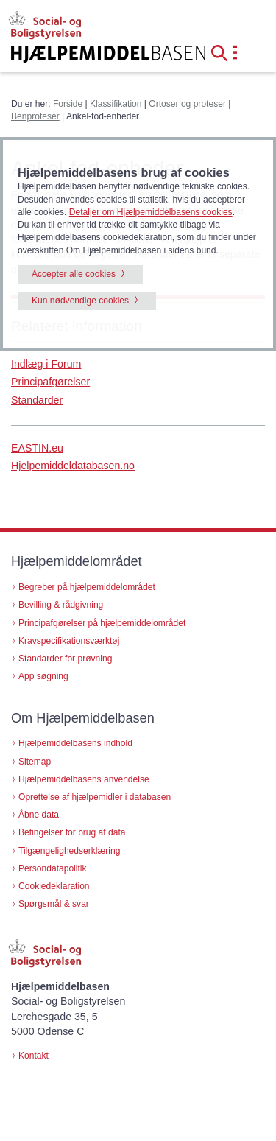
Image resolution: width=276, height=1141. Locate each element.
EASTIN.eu (37, 448)
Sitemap (34, 761)
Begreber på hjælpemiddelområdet (86, 587)
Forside (67, 104)
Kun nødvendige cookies (80, 300)
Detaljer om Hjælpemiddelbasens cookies (151, 212)
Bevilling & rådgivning (60, 605)
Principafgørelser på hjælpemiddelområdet (101, 623)
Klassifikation (115, 104)
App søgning (43, 676)
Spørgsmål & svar (53, 904)
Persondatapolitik (52, 868)
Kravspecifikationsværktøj (68, 641)
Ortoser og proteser (187, 104)
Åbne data (38, 815)
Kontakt (33, 1055)
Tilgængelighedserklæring (69, 851)
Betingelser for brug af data (72, 832)
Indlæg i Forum (46, 364)
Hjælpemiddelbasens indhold (75, 743)
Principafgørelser (50, 381)
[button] (223, 51)
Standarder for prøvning (65, 658)
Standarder (37, 400)
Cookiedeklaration (54, 886)
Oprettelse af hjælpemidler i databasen (94, 797)
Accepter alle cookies (74, 274)
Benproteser (35, 116)
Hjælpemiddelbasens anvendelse (83, 779)
